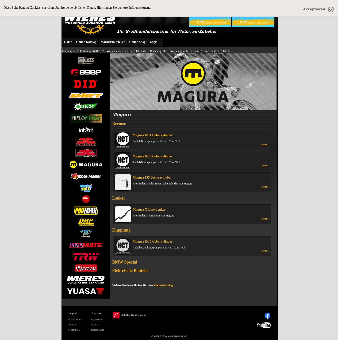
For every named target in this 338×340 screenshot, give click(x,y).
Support (72, 313)
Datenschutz (97, 329)
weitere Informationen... (134, 7)
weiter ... (265, 144)
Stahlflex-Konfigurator (129, 315)
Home (68, 42)
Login (153, 42)
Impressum (97, 319)
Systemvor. (74, 329)
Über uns (96, 313)
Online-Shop (137, 42)
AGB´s (94, 324)
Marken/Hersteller (112, 42)
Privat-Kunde (75, 319)
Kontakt (72, 324)
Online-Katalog (86, 42)
